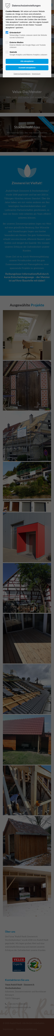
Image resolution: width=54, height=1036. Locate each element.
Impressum (36, 74)
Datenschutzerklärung (22, 74)
